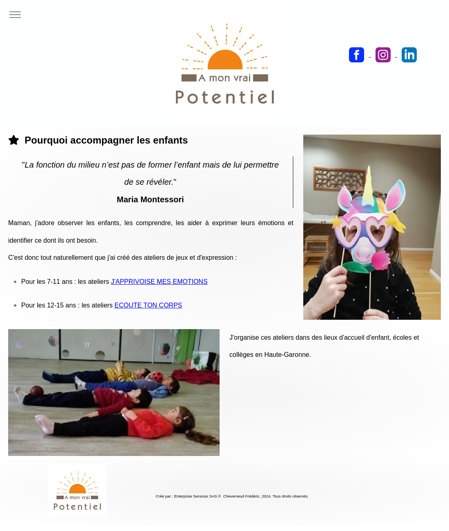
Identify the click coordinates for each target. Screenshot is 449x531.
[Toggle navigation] (15, 15)
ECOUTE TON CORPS (148, 305)
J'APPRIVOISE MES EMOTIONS (159, 281)
